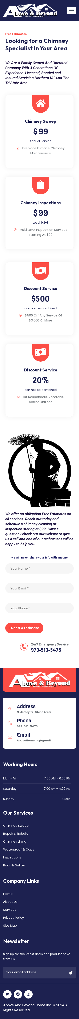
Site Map (10, 925)
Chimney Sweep (16, 825)
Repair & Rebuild (15, 833)
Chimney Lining (14, 841)
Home (8, 893)
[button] (71, 10)
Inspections (12, 857)
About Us (10, 901)
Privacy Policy (13, 917)
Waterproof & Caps (18, 849)
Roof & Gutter (14, 865)
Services (9, 909)
